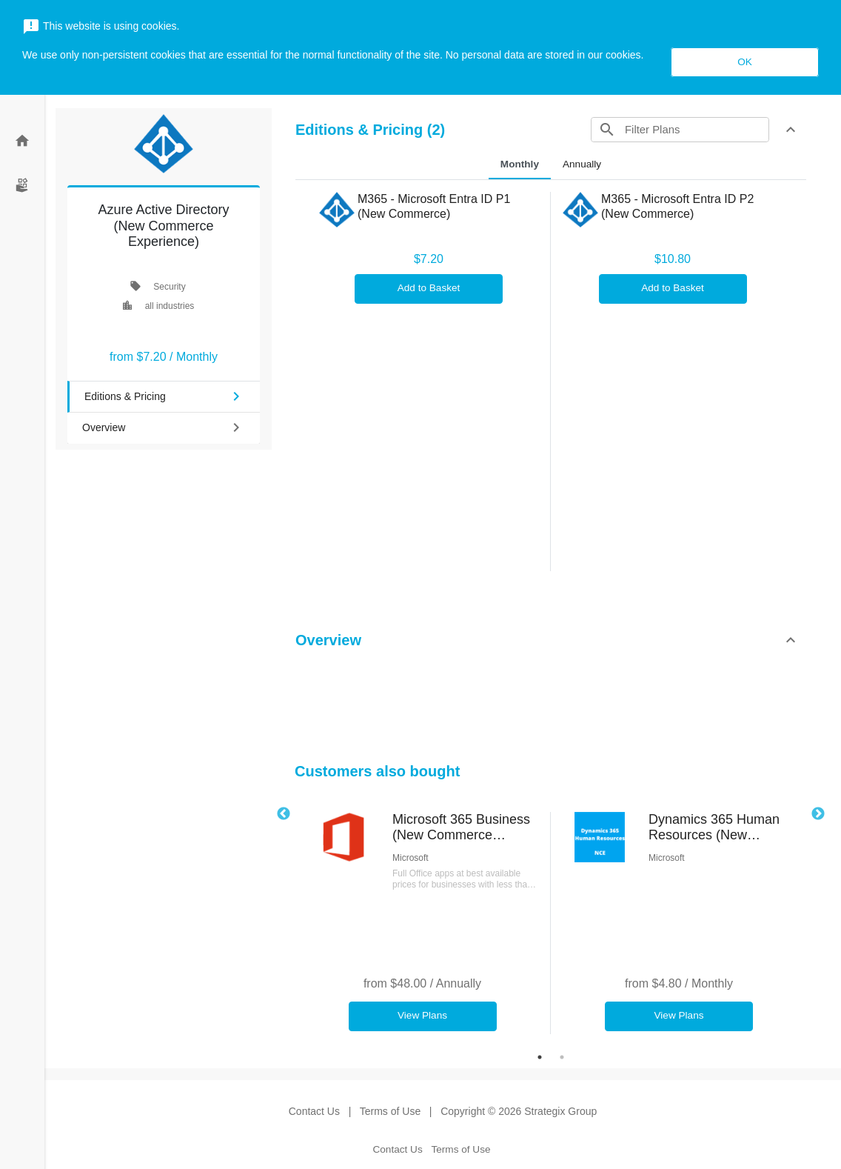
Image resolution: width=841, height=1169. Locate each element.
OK (744, 61)
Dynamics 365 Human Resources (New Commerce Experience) (718, 828)
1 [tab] (539, 1057)
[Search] (695, 129)
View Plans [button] (422, 1015)
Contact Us (314, 1111)
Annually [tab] (582, 164)
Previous (283, 814)
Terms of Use (390, 1111)
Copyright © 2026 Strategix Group (518, 1111)
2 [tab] (561, 1057)
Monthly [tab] (519, 164)
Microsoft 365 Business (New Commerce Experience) (461, 828)
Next (818, 814)
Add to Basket (429, 287)
